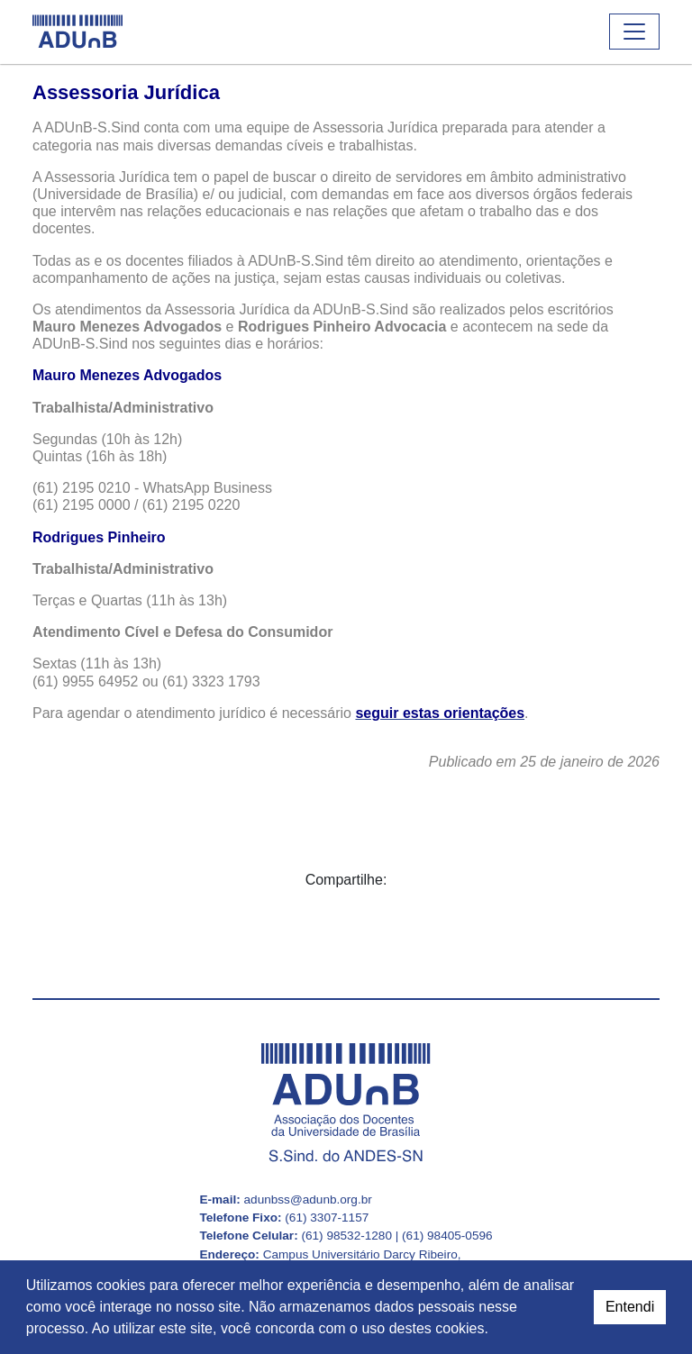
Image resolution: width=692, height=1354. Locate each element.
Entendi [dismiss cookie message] (630, 1306)
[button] (494, 1330)
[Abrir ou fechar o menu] (634, 32)
